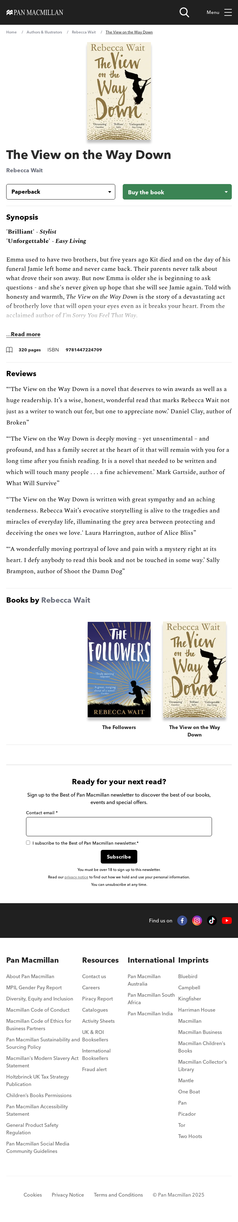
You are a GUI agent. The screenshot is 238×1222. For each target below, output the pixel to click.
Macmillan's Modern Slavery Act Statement (42, 1062)
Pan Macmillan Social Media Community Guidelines (37, 1147)
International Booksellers (96, 1054)
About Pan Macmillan (30, 976)
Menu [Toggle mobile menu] (219, 12)
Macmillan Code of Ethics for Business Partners (38, 1024)
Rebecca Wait (84, 32)
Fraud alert (94, 1069)
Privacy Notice (68, 1195)
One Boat (189, 1091)
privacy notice (76, 877)
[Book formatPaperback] (56, 191)
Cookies (33, 1195)
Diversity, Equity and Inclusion (39, 999)
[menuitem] (44, 978)
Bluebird (187, 976)
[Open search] (184, 12)
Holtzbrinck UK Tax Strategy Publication (37, 1080)
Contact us (94, 976)
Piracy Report (97, 999)
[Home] (35, 12)
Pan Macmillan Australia (144, 980)
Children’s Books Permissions (39, 1095)
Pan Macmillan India (150, 1013)
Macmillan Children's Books (201, 1047)
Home (11, 32)
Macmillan (189, 1021)
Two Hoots (190, 1136)
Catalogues (95, 1010)
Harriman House (196, 1010)
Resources (100, 960)
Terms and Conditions (118, 1195)
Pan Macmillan (32, 960)
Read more (26, 334)
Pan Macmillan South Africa (151, 998)
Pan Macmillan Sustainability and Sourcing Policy (43, 1043)
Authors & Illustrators (44, 32)
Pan (182, 1103)
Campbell (189, 987)
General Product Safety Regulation (32, 1129)
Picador (187, 1114)
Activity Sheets (98, 1021)
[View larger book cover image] (119, 91)
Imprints (193, 960)
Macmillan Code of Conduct (37, 1010)
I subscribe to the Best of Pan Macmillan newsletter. (82, 843)
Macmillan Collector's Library (202, 1065)
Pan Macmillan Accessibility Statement (37, 1110)
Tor (181, 1125)
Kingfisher (189, 999)
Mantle (186, 1080)
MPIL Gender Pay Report (34, 987)
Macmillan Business (200, 1032)
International (151, 960)
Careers (91, 987)
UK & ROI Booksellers (95, 1036)
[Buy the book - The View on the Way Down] (177, 191)
